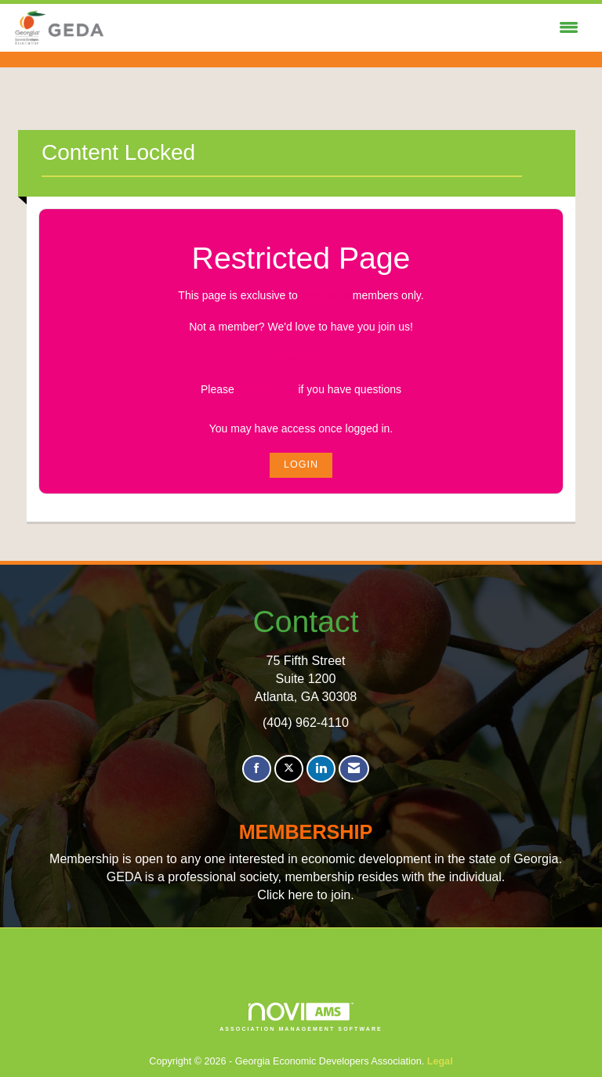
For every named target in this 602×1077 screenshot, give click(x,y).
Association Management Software (301, 1017)
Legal (440, 1061)
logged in (325, 295)
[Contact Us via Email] (354, 768)
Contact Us (267, 389)
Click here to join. (305, 894)
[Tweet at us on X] (288, 768)
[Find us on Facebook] (256, 768)
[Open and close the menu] (346, 28)
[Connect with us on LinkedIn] (320, 768)
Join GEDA (300, 358)
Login (301, 464)
